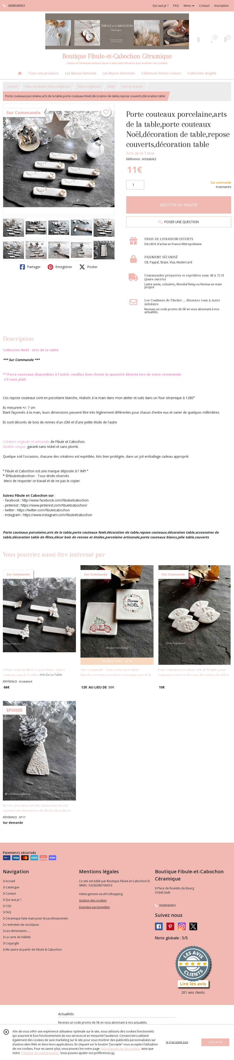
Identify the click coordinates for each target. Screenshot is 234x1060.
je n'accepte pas (177, 1042)
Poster (88, 267)
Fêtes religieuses (89, 87)
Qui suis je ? (12, 900)
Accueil (12, 87)
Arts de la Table (140, 153)
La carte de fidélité (17, 937)
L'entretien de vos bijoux (21, 925)
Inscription (221, 6)
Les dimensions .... (16, 931)
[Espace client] (198, 39)
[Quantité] (135, 185)
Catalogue (11, 887)
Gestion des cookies (93, 900)
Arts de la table (132, 87)
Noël (111, 87)
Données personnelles (94, 907)
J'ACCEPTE (215, 1042)
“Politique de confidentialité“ (40, 1053)
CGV (7, 906)
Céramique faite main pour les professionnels (35, 918)
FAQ (7, 912)
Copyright (11, 943)
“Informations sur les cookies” (120, 1049)
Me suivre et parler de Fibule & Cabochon (32, 949)
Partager (30, 267)
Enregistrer (60, 267)
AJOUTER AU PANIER (178, 205)
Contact (204, 6)
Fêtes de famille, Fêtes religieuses (47, 87)
